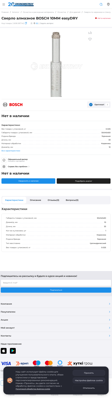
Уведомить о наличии (28, 181)
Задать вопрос (47, 23)
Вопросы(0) (72, 200)
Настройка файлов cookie (89, 380)
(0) (37, 23)
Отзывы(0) (53, 200)
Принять (89, 373)
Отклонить (89, 388)
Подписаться (56, 290)
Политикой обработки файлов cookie (33, 389)
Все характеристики (10, 151)
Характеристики (14, 200)
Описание (35, 200)
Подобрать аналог (83, 181)
